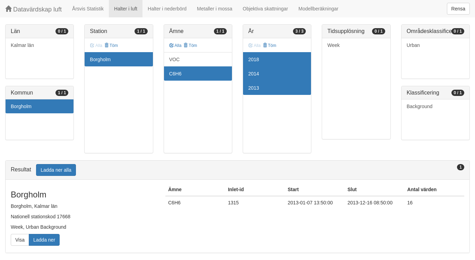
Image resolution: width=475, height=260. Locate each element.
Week (333, 45)
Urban (413, 45)
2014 (253, 73)
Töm (111, 45)
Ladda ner (44, 240)
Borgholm (21, 106)
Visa (20, 240)
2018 (253, 59)
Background (420, 106)
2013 (253, 88)
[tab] (237, 170)
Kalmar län (22, 45)
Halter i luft (125, 8)
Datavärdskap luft (33, 9)
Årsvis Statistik (88, 8)
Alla (176, 45)
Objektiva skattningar (265, 8)
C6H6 (175, 73)
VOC (174, 59)
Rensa (458, 8)
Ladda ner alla (56, 170)
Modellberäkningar (318, 8)
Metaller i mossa (214, 8)
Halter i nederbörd (167, 8)
